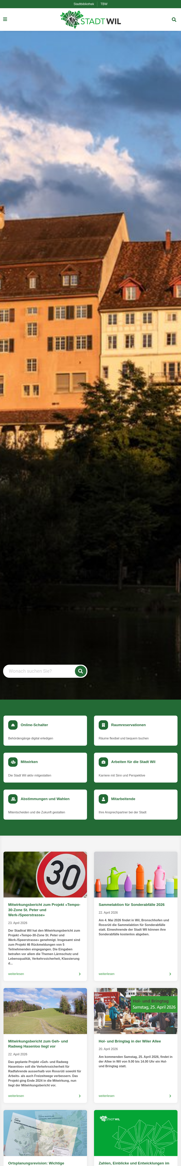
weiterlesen (16, 974)
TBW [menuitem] (105, 4)
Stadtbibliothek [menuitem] (85, 4)
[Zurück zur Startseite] (90, 19)
